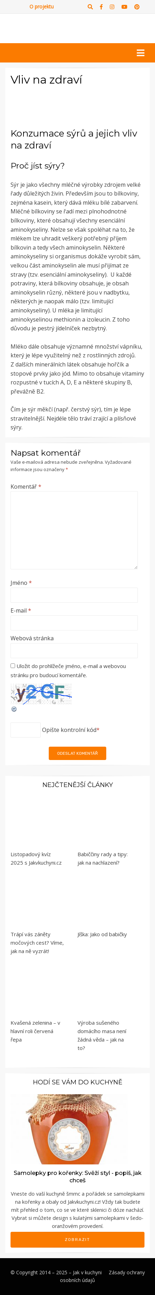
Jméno (21, 583)
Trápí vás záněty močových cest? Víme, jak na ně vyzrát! (37, 942)
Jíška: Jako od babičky (102, 934)
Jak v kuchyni (87, 1272)
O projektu (41, 6)
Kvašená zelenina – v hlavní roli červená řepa (35, 1031)
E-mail (21, 610)
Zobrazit (77, 1239)
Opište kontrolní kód (69, 730)
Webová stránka (32, 638)
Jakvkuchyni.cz (84, 1201)
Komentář (26, 486)
